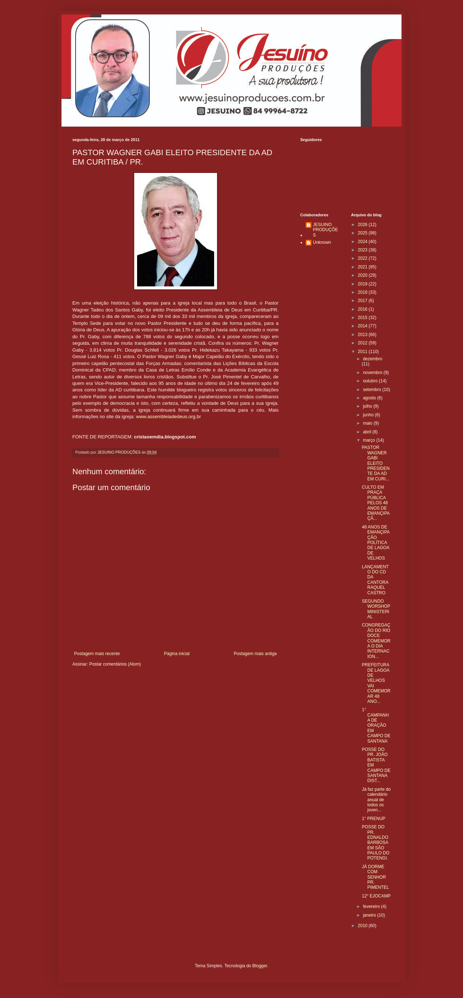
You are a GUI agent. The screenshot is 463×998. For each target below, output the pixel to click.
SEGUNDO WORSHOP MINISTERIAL (376, 609)
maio (368, 423)
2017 (363, 300)
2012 (363, 342)
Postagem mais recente (97, 653)
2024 (363, 241)
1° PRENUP (373, 818)
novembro (373, 372)
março (369, 440)
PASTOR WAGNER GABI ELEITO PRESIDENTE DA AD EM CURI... (375, 463)
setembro (372, 389)
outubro (371, 380)
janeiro (370, 915)
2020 (363, 275)
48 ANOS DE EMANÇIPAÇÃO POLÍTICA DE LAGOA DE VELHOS (376, 543)
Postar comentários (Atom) (115, 664)
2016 (363, 309)
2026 (363, 224)
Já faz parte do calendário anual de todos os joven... (376, 800)
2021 (363, 266)
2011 (363, 351)
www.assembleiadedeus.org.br (168, 416)
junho (369, 414)
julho (368, 406)
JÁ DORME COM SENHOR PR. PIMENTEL (375, 877)
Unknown (322, 242)
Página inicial (177, 653)
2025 (363, 232)
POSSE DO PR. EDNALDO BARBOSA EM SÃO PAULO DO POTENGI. (375, 842)
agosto (370, 397)
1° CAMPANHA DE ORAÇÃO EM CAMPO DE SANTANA (376, 725)
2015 (363, 317)
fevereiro (372, 906)
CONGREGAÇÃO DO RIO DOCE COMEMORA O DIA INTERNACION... (376, 641)
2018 (363, 292)
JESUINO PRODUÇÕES (325, 230)
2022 (363, 258)
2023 (363, 249)
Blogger (259, 965)
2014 (363, 325)
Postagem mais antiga (255, 653)
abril (367, 431)
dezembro (372, 358)
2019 (363, 283)
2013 (363, 334)
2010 (363, 925)
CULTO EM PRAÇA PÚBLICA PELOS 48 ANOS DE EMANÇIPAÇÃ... (376, 503)
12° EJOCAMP (376, 896)
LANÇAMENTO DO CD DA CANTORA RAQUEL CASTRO (375, 579)
